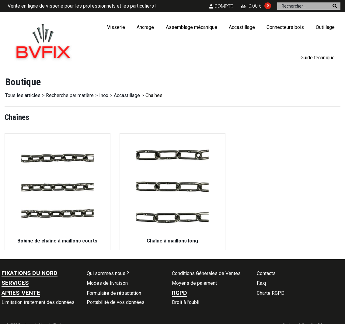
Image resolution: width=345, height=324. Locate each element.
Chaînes (153, 95)
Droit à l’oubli (185, 302)
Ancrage (145, 27)
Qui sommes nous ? (108, 273)
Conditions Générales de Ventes (206, 273)
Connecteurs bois (285, 27)
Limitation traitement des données (38, 302)
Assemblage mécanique (191, 27)
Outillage (325, 27)
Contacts (266, 273)
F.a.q (261, 283)
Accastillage (242, 27)
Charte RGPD (270, 293)
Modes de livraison (107, 283)
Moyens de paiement (194, 283)
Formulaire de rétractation (114, 293)
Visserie (116, 27)
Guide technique (318, 58)
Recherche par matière (70, 95)
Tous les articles (22, 95)
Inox (103, 95)
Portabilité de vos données (116, 302)
